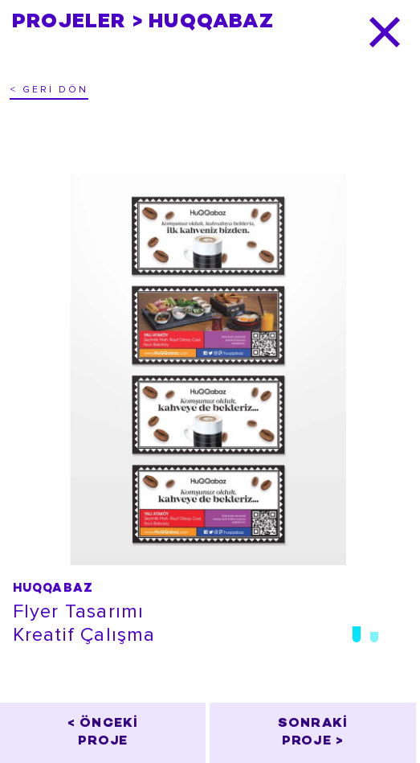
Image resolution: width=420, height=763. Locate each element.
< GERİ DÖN (49, 90)
